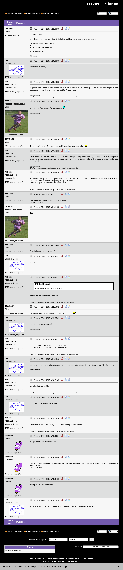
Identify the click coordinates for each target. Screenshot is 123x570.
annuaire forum (63, 558)
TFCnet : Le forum (15, 13)
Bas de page (10, 23)
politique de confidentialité (82, 558)
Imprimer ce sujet (13, 551)
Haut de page (10, 522)
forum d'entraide (47, 558)
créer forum (34, 558)
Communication (33, 13)
